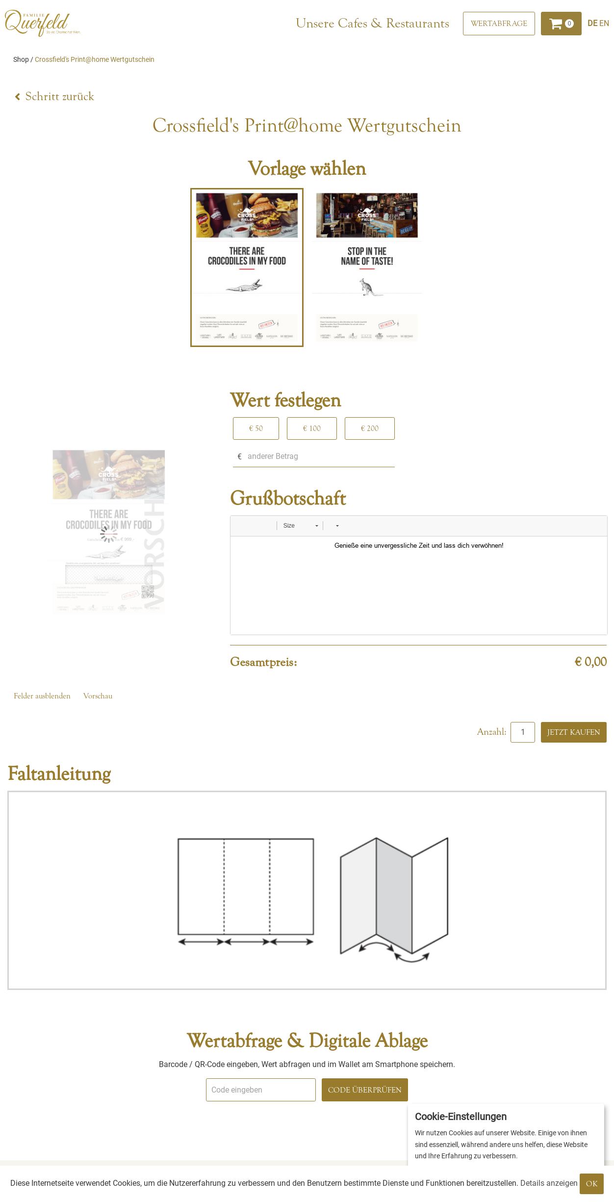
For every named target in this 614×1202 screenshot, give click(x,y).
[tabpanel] (247, 267)
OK (591, 1183)
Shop (21, 59)
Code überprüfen (365, 1090)
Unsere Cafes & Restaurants (372, 23)
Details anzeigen (549, 1183)
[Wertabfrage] (499, 23)
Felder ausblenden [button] (42, 696)
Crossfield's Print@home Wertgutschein (94, 59)
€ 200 (370, 428)
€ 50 (256, 428)
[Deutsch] (593, 23)
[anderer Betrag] (314, 456)
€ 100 (312, 428)
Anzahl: (493, 731)
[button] (241, 525)
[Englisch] (604, 23)
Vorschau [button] (97, 696)
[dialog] (506, 1148)
